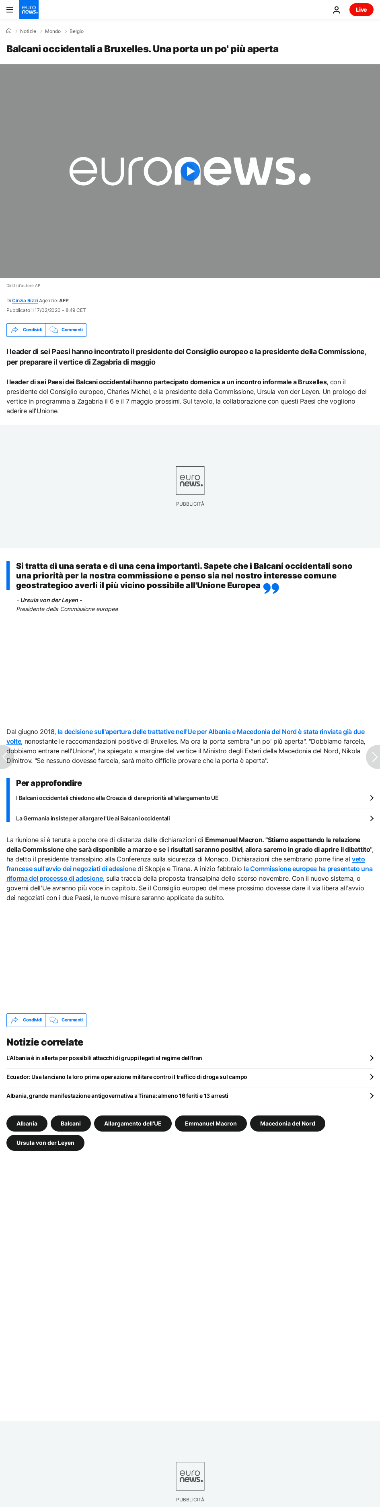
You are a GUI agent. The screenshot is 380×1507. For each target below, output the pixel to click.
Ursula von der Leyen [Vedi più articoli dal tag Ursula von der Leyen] (45, 1142)
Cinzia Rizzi (25, 300)
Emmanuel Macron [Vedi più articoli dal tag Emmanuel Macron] (211, 1122)
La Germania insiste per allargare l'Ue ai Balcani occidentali (93, 818)
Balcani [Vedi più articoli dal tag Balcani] (71, 1122)
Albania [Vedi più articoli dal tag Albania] (26, 1122)
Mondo (53, 31)
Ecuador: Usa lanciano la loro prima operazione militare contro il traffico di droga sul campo (126, 1076)
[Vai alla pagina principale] (29, 9)
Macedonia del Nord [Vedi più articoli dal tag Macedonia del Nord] (287, 1122)
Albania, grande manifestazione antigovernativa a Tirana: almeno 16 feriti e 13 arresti (117, 1095)
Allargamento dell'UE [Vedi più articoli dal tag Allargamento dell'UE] (133, 1122)
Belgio (77, 31)
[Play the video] (190, 171)
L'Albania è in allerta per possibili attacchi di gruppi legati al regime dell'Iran (104, 1057)
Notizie (28, 31)
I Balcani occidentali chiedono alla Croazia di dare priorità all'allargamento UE (117, 797)
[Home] (8, 31)
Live (361, 9)
